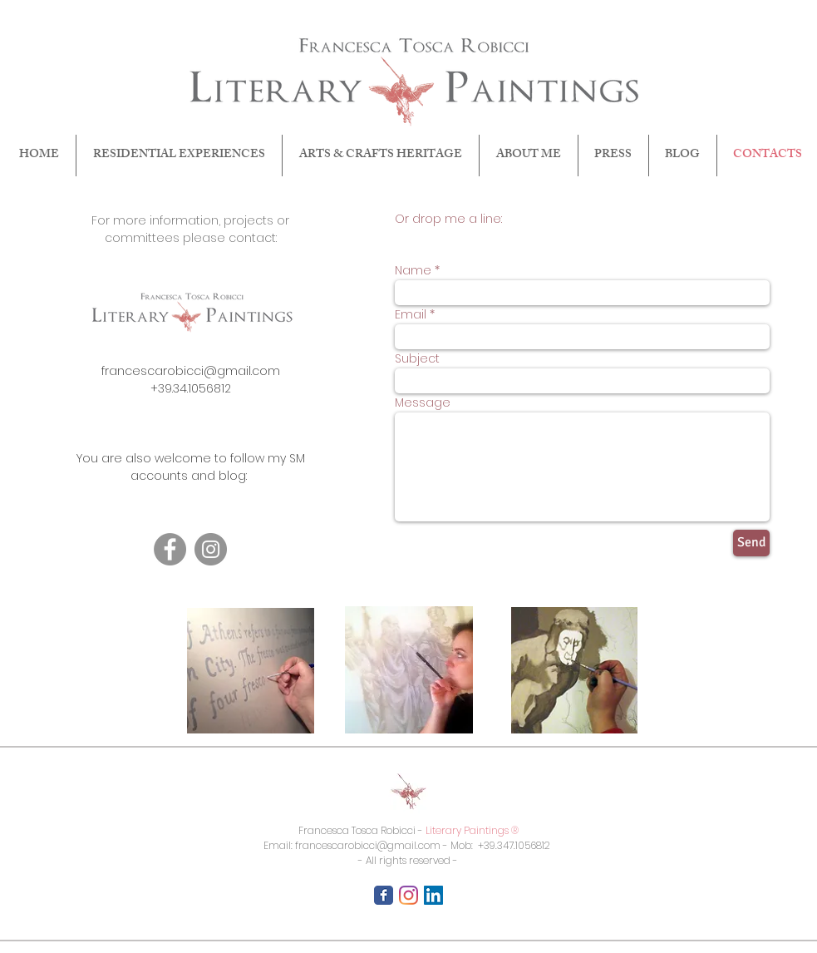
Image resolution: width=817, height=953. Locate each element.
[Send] (751, 543)
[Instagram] (210, 549)
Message (422, 402)
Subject (417, 358)
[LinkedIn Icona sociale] (433, 895)
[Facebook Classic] (383, 895)
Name (413, 270)
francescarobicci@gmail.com (190, 371)
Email (410, 314)
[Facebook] (170, 549)
